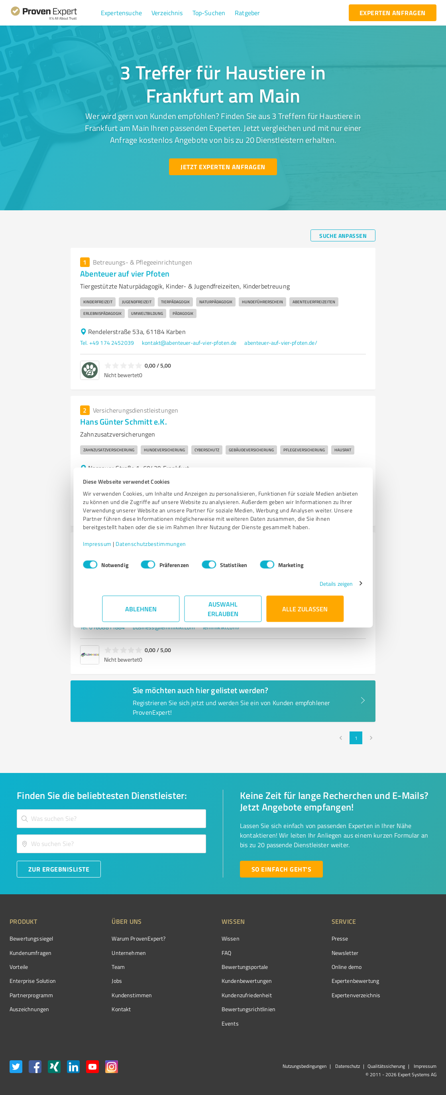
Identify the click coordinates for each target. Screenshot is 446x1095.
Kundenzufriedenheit (217, 995)
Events (200, 1023)
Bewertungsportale (215, 966)
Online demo (302, 966)
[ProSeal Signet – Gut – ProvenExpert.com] (406, 953)
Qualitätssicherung (386, 1066)
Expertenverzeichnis (311, 995)
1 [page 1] (356, 737)
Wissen (201, 938)
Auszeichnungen (29, 1009)
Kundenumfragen (30, 953)
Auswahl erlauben (223, 612)
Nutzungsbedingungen (304, 1066)
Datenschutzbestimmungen (170, 547)
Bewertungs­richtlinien (219, 1009)
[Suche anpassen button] (342, 235)
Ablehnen (141, 612)
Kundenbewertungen (217, 980)
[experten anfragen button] (392, 12)
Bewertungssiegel (31, 938)
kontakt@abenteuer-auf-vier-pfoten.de (189, 342)
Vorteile (19, 966)
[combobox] (111, 818)
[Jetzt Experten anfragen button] (223, 166)
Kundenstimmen (117, 995)
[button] (121, 13)
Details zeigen (316, 587)
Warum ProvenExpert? (124, 938)
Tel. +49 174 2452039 (107, 342)
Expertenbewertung (310, 980)
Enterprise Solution (33, 980)
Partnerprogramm (31, 995)
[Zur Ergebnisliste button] (59, 869)
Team (103, 966)
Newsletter (300, 953)
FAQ (196, 953)
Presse (295, 938)
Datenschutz (347, 1066)
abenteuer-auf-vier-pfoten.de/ (280, 342)
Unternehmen (114, 953)
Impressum (116, 547)
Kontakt (106, 1009)
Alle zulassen (305, 612)
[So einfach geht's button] (281, 869)
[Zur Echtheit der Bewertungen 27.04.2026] (406, 1009)
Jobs (102, 980)
